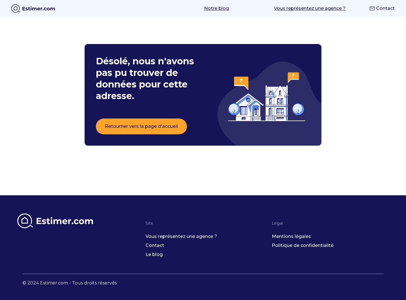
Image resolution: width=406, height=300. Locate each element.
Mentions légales (291, 236)
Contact (382, 8)
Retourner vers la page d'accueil (141, 126)
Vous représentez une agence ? (310, 8)
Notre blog (216, 8)
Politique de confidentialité (303, 245)
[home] (33, 8)
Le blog (154, 254)
